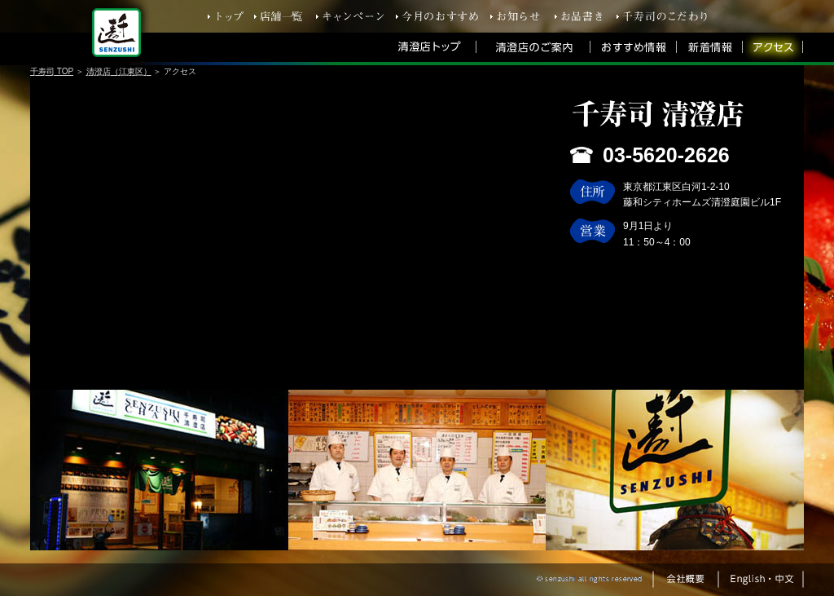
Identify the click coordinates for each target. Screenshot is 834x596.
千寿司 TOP (51, 71)
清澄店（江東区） (118, 71)
